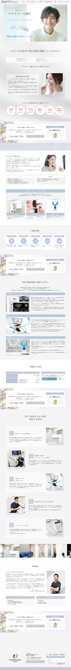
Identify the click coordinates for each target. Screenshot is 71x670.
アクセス (60, 1)
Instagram (67, 1)
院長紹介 (40, 1)
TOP (23, 1)
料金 (55, 1)
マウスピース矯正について (31, 1)
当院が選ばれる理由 (48, 1)
